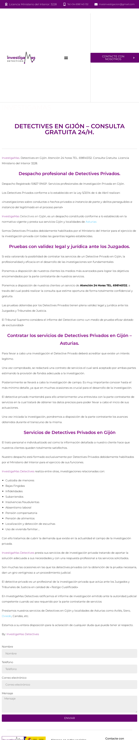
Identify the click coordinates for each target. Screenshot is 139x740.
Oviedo (6, 617)
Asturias (91, 222)
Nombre (7, 647)
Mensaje (7, 694)
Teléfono (7, 663)
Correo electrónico (14, 678)
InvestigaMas (26, 107)
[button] (66, 58)
